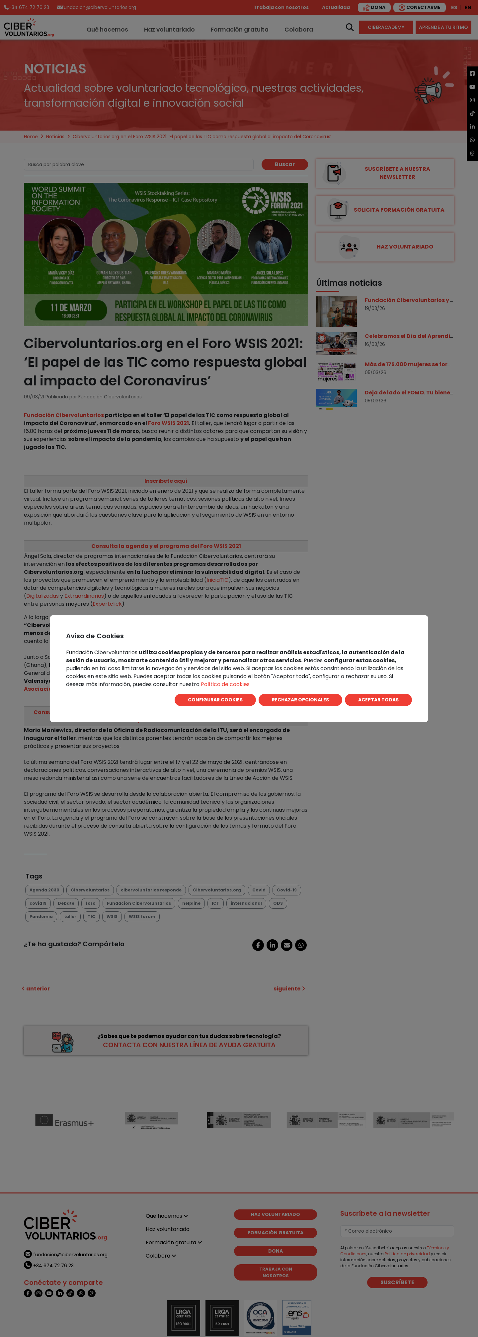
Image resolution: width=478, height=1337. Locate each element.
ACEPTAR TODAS (378, 699)
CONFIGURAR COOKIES (215, 699)
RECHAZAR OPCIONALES (300, 699)
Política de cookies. (226, 684)
